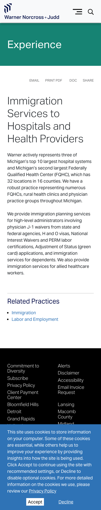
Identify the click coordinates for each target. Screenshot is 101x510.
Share (88, 80)
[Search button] (91, 11)
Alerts (64, 365)
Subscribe (17, 378)
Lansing (66, 404)
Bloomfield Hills (23, 404)
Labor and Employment (35, 319)
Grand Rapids (21, 418)
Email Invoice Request (71, 389)
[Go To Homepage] (31, 11)
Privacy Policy (21, 385)
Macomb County (67, 413)
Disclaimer (68, 372)
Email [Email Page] (34, 80)
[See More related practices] (33, 303)
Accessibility (71, 380)
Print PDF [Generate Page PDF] (53, 80)
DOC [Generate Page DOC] (73, 80)
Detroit (14, 411)
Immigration (24, 312)
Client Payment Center (22, 394)
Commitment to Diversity (23, 368)
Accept (35, 502)
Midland (66, 423)
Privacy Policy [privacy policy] (42, 491)
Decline (66, 502)
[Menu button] (77, 11)
